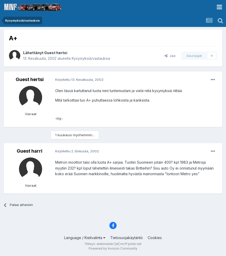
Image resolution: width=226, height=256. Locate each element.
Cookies (155, 237)
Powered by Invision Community (113, 248)
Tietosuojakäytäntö (126, 237)
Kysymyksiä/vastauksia (91, 58)
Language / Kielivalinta (84, 237)
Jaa (170, 56)
